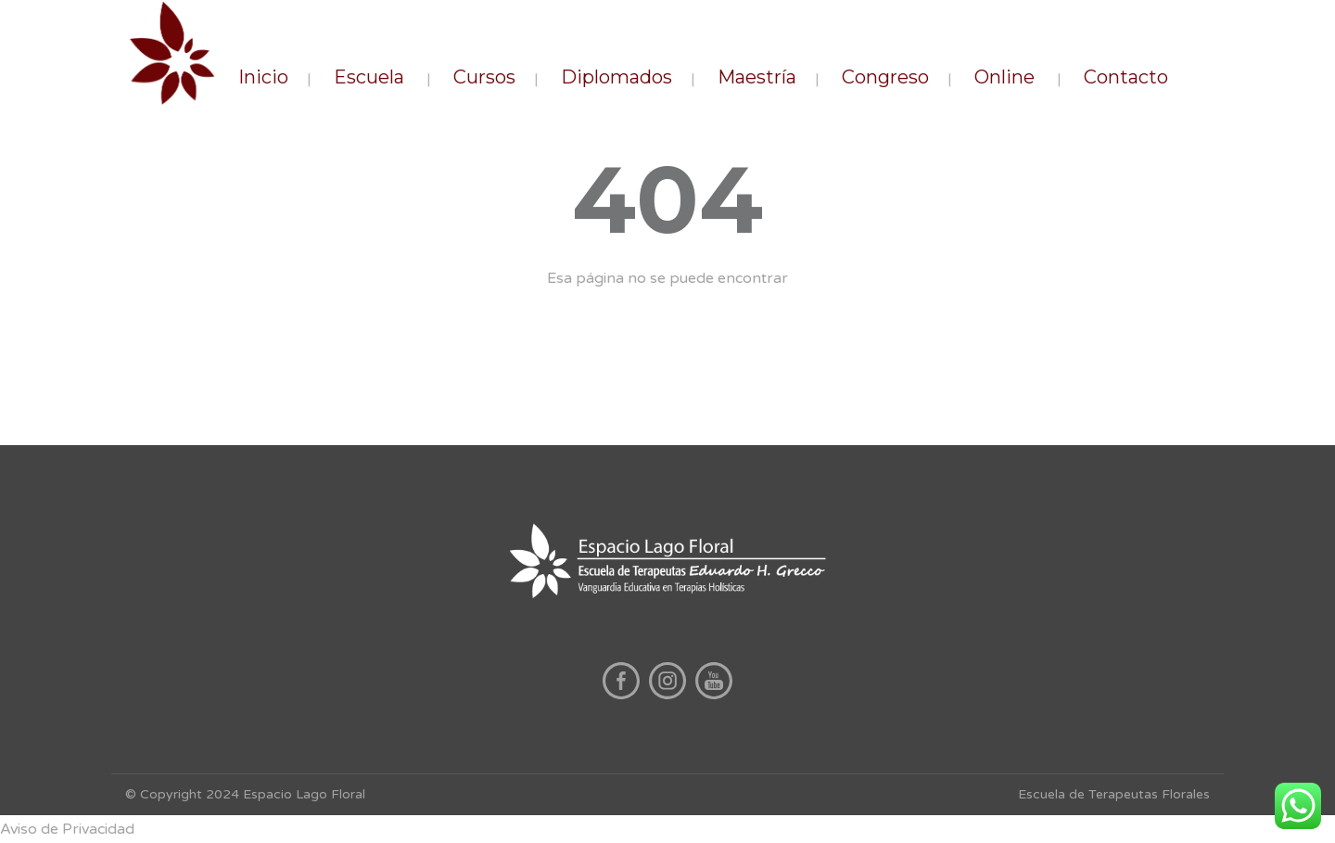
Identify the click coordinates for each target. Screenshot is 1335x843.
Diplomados (616, 77)
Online (1004, 77)
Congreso (885, 77)
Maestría (757, 77)
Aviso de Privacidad (67, 829)
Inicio (263, 77)
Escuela (369, 77)
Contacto (1126, 77)
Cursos (484, 77)
